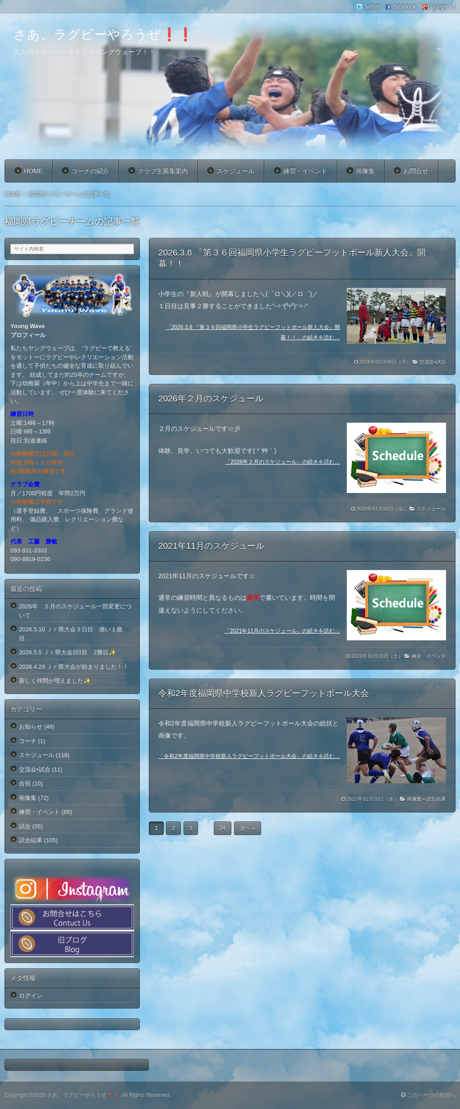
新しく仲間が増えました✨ (55, 680)
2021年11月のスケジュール (211, 546)
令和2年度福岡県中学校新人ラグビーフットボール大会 (263, 693)
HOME (33, 171)
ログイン (30, 995)
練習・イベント (305, 171)
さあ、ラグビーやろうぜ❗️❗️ (104, 34)
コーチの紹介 (90, 171)
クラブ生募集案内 (163, 171)
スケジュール (235, 171)
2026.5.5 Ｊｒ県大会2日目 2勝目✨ (67, 652)
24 (222, 828)
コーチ (28, 741)
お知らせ (30, 726)
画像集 (365, 171)
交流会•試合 (432, 362)
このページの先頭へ (428, 1095)
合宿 (25, 783)
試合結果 (436, 799)
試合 (25, 826)
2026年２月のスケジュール (210, 398)
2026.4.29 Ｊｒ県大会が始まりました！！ (74, 666)
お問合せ (415, 171)
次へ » (247, 828)
